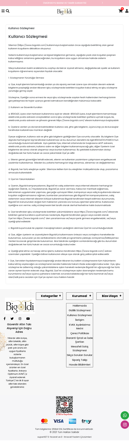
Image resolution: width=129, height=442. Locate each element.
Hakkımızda (80, 305)
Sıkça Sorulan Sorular (79, 355)
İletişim (79, 320)
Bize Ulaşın (110, 296)
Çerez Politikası (79, 333)
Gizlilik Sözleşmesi (80, 310)
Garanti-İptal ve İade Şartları (79, 340)
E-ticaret (52, 436)
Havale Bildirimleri (79, 364)
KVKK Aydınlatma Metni (79, 326)
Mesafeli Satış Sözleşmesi (79, 348)
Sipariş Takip (79, 360)
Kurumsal (79, 296)
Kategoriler (49, 296)
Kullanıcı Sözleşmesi (79, 315)
